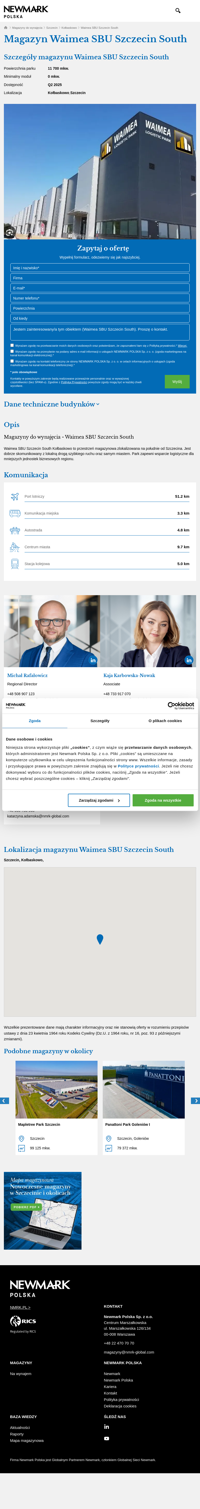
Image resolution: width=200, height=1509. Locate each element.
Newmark (112, 1373)
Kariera (110, 1386)
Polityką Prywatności (74, 382)
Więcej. (182, 345)
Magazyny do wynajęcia (27, 27)
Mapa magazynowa (27, 1440)
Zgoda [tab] (35, 720)
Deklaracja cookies (120, 1406)
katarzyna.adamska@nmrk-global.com (38, 816)
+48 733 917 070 (117, 694)
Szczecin (52, 27)
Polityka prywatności (121, 1399)
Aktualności (20, 1427)
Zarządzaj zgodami (99, 800)
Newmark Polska (118, 1380)
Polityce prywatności (138, 766)
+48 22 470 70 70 (119, 1343)
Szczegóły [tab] (100, 720)
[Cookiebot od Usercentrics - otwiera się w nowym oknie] (171, 706)
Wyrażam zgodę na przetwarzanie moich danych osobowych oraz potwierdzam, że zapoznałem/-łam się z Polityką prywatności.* (101, 345)
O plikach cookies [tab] (165, 720)
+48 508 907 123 (21, 694)
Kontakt (110, 1393)
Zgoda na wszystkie (163, 800)
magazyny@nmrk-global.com (129, 1352)
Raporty (17, 1434)
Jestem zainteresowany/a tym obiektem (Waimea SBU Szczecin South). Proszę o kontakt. (100, 332)
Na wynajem (21, 1373)
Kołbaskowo (69, 27)
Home (6, 27)
